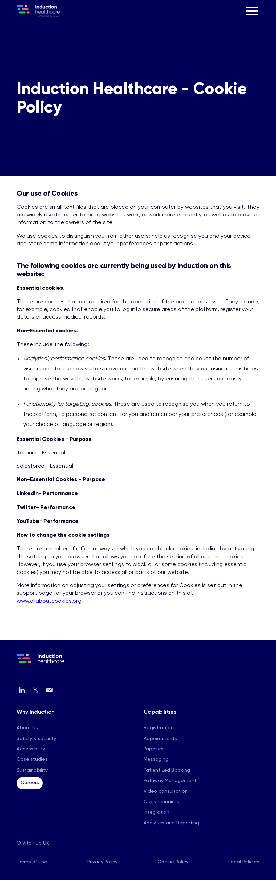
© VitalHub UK (33, 843)
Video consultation (166, 791)
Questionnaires (161, 801)
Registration (158, 727)
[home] (38, 11)
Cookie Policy (172, 862)
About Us (27, 727)
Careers (30, 782)
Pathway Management (170, 780)
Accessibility (31, 749)
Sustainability (32, 770)
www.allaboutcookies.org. (50, 601)
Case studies (32, 759)
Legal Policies (243, 862)
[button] (251, 11)
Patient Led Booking (167, 770)
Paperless (155, 749)
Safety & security (36, 738)
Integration (156, 812)
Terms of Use (32, 862)
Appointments (160, 738)
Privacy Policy (102, 862)
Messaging (156, 759)
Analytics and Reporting (171, 823)
